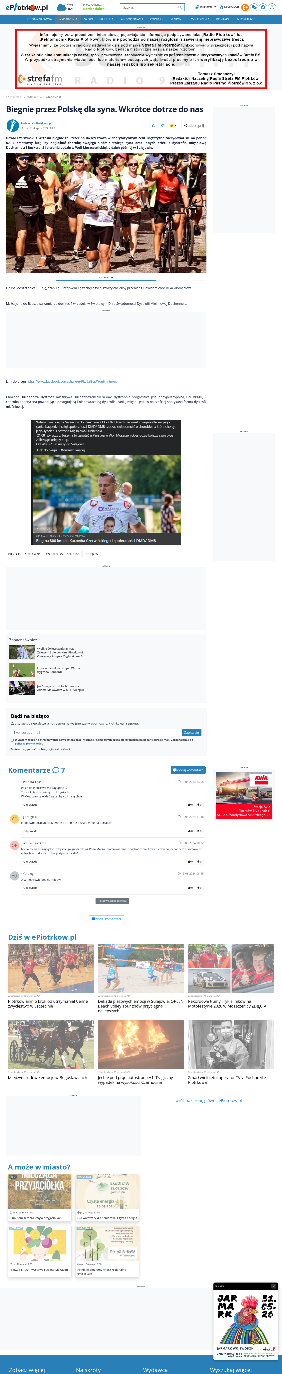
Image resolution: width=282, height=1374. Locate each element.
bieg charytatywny (24, 554)
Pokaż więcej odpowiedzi (112, 900)
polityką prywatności (28, 743)
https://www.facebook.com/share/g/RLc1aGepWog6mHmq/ (71, 381)
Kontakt (222, 19)
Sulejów (91, 554)
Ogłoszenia (200, 19)
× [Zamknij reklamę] (274, 1286)
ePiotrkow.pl (14, 97)
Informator (245, 19)
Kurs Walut (205, 7)
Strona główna (39, 19)
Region (175, 19)
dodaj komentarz (188, 770)
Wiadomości (54, 97)
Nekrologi (229, 7)
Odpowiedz (30, 804)
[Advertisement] (106, 341)
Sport (88, 19)
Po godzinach (132, 19)
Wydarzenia (68, 19)
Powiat (155, 19)
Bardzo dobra (94, 9)
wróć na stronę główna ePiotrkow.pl (208, 1100)
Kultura (106, 19)
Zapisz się (191, 732)
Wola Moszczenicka (62, 554)
